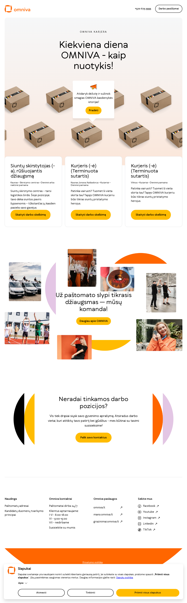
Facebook (149, 506)
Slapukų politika (124, 577)
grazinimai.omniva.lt (108, 521)
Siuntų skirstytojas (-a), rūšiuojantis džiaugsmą (33, 171)
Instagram (149, 518)
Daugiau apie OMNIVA (93, 321)
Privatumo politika (92, 562)
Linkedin (148, 524)
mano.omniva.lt (108, 514)
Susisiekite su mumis (62, 527)
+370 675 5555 (143, 8)
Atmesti (41, 592)
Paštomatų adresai (17, 506)
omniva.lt (108, 507)
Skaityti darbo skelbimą (30, 215)
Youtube (148, 512)
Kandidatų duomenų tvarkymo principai (24, 513)
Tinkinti (90, 592)
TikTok (147, 530)
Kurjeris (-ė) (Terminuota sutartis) (84, 171)
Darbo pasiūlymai (169, 8)
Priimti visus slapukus (148, 592)
